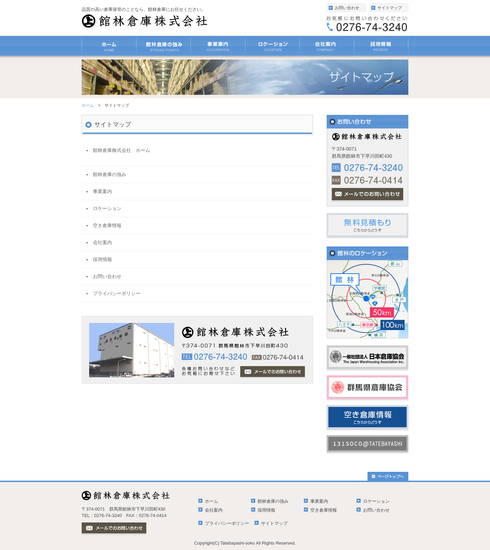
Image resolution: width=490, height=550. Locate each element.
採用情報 (266, 510)
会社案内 (214, 510)
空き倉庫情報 (323, 510)
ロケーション (376, 501)
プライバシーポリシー (227, 523)
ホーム (88, 105)
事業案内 (319, 501)
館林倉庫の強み (273, 501)
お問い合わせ (347, 7)
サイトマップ (389, 7)
